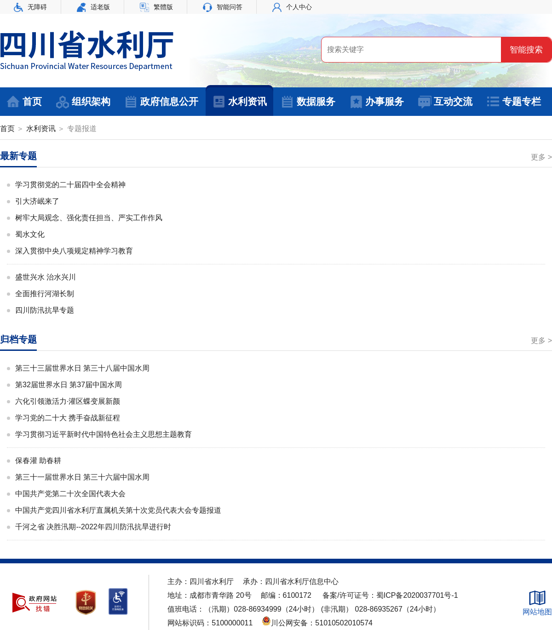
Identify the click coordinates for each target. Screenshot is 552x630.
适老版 (93, 7)
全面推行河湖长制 (44, 294)
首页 (24, 102)
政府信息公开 (161, 102)
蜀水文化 (30, 234)
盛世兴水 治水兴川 (45, 277)
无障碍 (30, 7)
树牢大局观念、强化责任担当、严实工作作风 (88, 218)
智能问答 (222, 7)
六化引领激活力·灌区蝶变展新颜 (67, 401)
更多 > (541, 157)
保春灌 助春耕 (38, 460)
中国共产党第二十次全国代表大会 (70, 494)
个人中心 (292, 7)
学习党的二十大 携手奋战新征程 (67, 418)
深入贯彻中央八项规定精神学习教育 (74, 251)
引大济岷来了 (37, 201)
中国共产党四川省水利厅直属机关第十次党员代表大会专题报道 (118, 510)
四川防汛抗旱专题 (44, 310)
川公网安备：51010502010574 (317, 623)
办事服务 (376, 102)
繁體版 (156, 7)
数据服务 (308, 102)
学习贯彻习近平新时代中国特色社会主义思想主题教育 (103, 434)
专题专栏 (513, 102)
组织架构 (83, 102)
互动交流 (445, 102)
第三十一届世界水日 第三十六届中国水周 (82, 477)
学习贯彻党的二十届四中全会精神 (70, 185)
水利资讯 (239, 102)
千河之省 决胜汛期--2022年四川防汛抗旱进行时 (93, 527)
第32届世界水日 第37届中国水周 (68, 385)
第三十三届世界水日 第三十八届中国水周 (82, 368)
